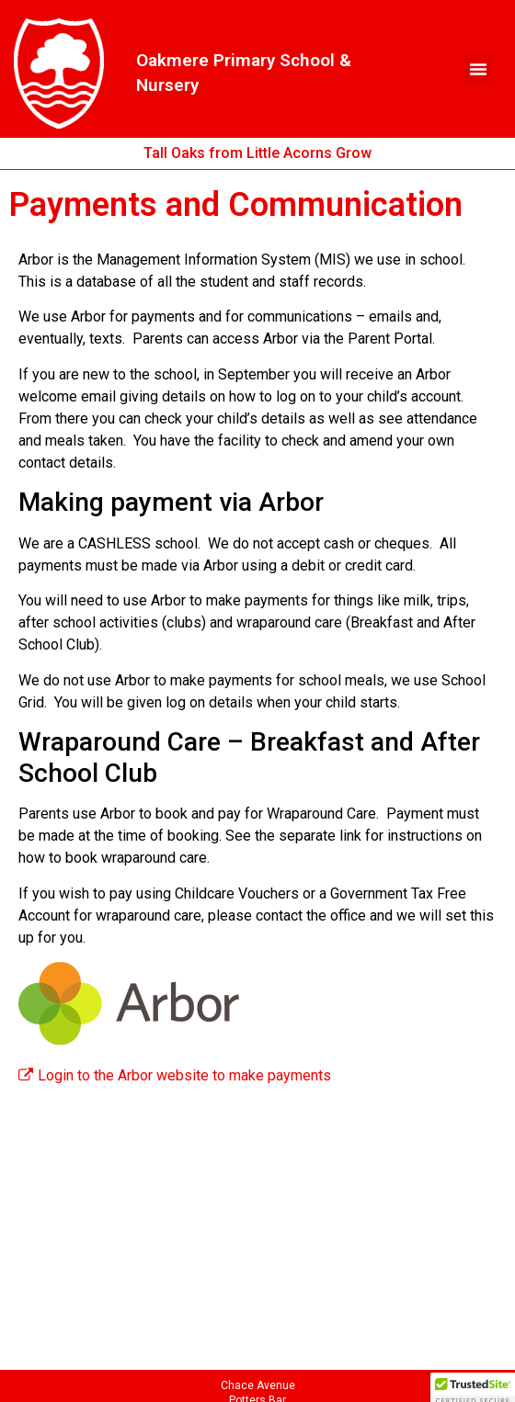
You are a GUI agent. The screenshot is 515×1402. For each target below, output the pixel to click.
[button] (478, 69)
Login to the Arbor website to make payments (174, 1075)
